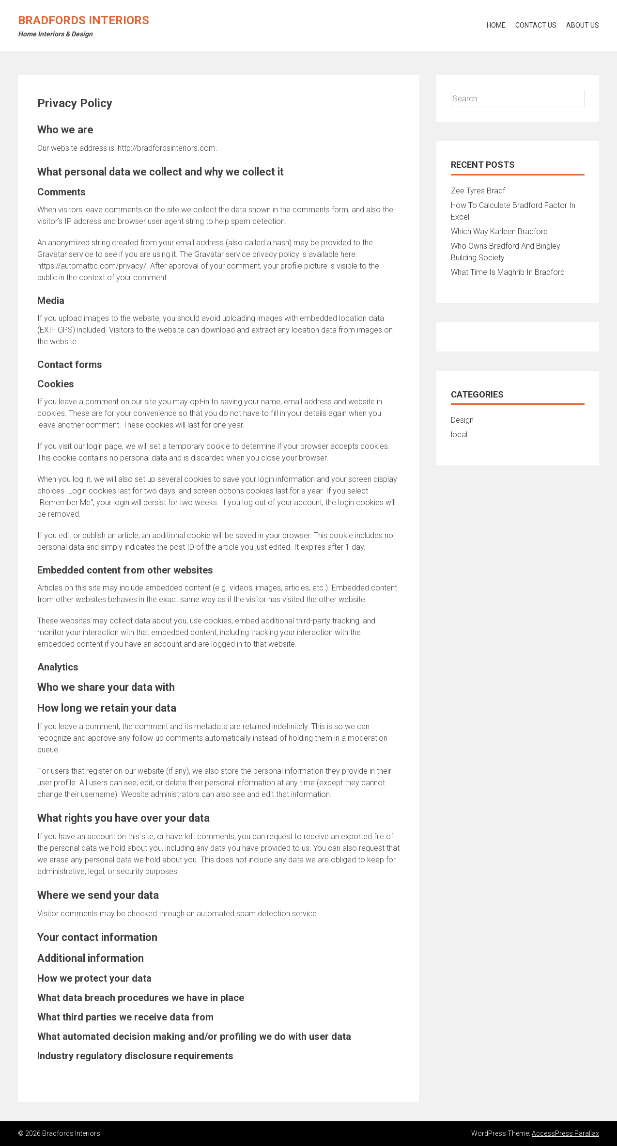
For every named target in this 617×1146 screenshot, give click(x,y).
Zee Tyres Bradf (478, 190)
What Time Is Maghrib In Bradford (508, 272)
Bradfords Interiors (83, 20)
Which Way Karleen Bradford (499, 231)
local (459, 434)
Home (496, 25)
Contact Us (535, 25)
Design (462, 420)
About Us (582, 25)
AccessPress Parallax (565, 1133)
